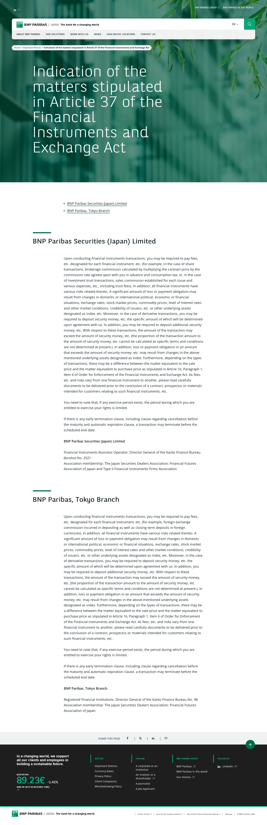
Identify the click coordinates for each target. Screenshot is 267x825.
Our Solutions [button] (55, 34)
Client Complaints (106, 781)
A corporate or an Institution (146, 767)
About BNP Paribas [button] (28, 34)
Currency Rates (104, 771)
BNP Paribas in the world (238, 8)
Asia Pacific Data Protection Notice (202, 814)
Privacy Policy (103, 776)
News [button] (97, 34)
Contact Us (148, 34)
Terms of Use (143, 814)
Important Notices (32, 47)
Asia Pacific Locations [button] (121, 34)
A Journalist (143, 783)
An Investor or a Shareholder (145, 776)
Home (17, 47)
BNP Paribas (184, 766)
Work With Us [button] (79, 34)
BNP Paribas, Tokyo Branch (88, 210)
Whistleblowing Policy (108, 786)
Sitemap (228, 814)
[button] (235, 24)
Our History (184, 777)
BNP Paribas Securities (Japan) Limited (97, 203)
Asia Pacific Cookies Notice (168, 814)
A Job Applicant (145, 789)
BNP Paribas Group (206, 8)
